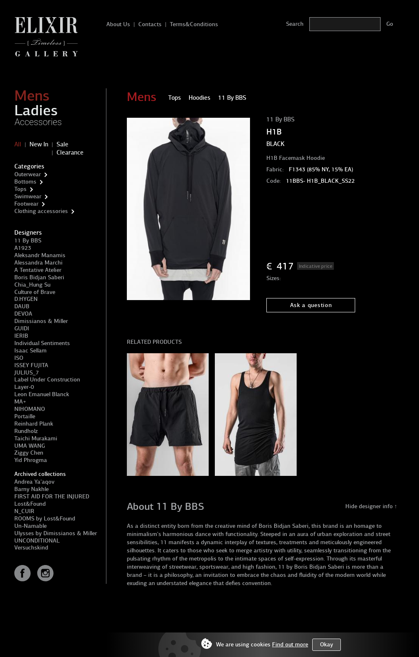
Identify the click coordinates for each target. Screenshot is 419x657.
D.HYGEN (26, 299)
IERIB (21, 335)
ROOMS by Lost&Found (44, 518)
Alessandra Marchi (38, 262)
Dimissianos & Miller (41, 321)
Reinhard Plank (33, 423)
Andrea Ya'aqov (34, 481)
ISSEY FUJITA (31, 365)
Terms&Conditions (194, 24)
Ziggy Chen (28, 452)
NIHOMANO (29, 409)
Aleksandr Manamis (39, 255)
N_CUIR (24, 511)
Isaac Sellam (30, 350)
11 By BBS (27, 240)
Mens (32, 96)
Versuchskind (31, 547)
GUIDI (21, 328)
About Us (118, 24)
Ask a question (311, 305)
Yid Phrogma (30, 460)
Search (295, 23)
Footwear (26, 203)
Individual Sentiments (42, 343)
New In (38, 144)
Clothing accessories (41, 211)
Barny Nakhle (31, 489)
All (17, 144)
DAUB (21, 306)
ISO (18, 357)
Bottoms (25, 181)
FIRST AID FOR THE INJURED (51, 496)
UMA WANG (29, 445)
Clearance (69, 152)
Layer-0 (24, 386)
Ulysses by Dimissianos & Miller (55, 533)
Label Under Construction (47, 379)
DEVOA (23, 313)
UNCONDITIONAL (37, 540)
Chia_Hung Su (32, 284)
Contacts (150, 24)
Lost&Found (30, 503)
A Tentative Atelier (37, 270)
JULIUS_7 (26, 372)
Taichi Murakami (35, 438)
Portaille (24, 416)
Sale (62, 144)
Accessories (38, 122)
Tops (20, 189)
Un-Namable (30, 525)
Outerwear (27, 174)
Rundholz (26, 431)
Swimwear (27, 196)
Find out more (290, 644)
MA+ (20, 401)
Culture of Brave (34, 292)
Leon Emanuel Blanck (41, 394)
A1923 (22, 247)
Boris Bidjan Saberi (39, 277)
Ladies (36, 110)
